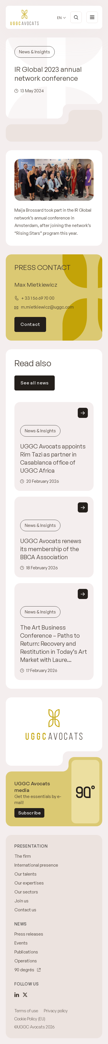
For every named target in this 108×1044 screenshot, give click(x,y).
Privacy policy (56, 1010)
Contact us (25, 909)
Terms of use (26, 1010)
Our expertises (29, 883)
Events (21, 943)
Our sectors (26, 892)
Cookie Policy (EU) (29, 1018)
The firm (22, 856)
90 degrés (24, 969)
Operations (25, 961)
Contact (30, 324)
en (59, 18)
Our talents (25, 874)
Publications (26, 952)
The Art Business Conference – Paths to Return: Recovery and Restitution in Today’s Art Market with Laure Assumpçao (53, 644)
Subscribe (29, 813)
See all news (34, 383)
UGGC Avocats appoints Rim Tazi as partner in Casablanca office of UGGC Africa (53, 458)
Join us (21, 901)
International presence (36, 865)
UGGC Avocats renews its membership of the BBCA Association (50, 549)
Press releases (28, 934)
